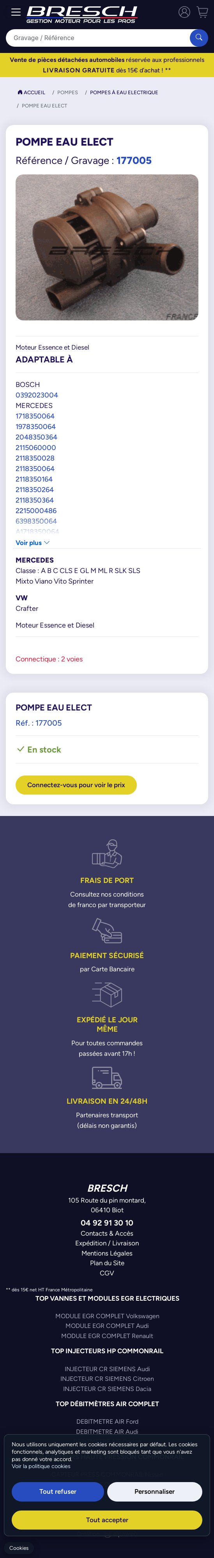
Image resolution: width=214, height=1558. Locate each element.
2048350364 (36, 437)
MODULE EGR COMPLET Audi (107, 1325)
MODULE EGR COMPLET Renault (107, 1336)
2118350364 (35, 500)
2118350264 (35, 489)
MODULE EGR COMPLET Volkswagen (107, 1316)
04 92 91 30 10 (107, 1222)
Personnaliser (154, 1491)
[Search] (103, 38)
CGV (107, 1273)
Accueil (31, 92)
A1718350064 (37, 532)
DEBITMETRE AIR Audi (107, 1431)
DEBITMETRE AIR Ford (107, 1421)
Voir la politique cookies (41, 1466)
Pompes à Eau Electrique (124, 92)
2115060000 (36, 447)
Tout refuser (57, 1491)
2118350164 (34, 479)
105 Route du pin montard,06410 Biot (107, 1205)
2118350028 (35, 458)
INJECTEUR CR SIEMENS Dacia (107, 1389)
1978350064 (36, 426)
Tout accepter (107, 1520)
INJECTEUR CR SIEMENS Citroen (107, 1378)
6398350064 (36, 521)
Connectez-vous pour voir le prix (76, 785)
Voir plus (33, 543)
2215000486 (36, 510)
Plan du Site (107, 1263)
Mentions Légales (107, 1253)
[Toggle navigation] (16, 12)
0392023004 (37, 395)
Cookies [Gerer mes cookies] (18, 1548)
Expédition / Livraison (107, 1243)
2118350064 (35, 468)
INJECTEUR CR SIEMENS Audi (107, 1369)
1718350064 (35, 416)
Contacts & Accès (107, 1233)
